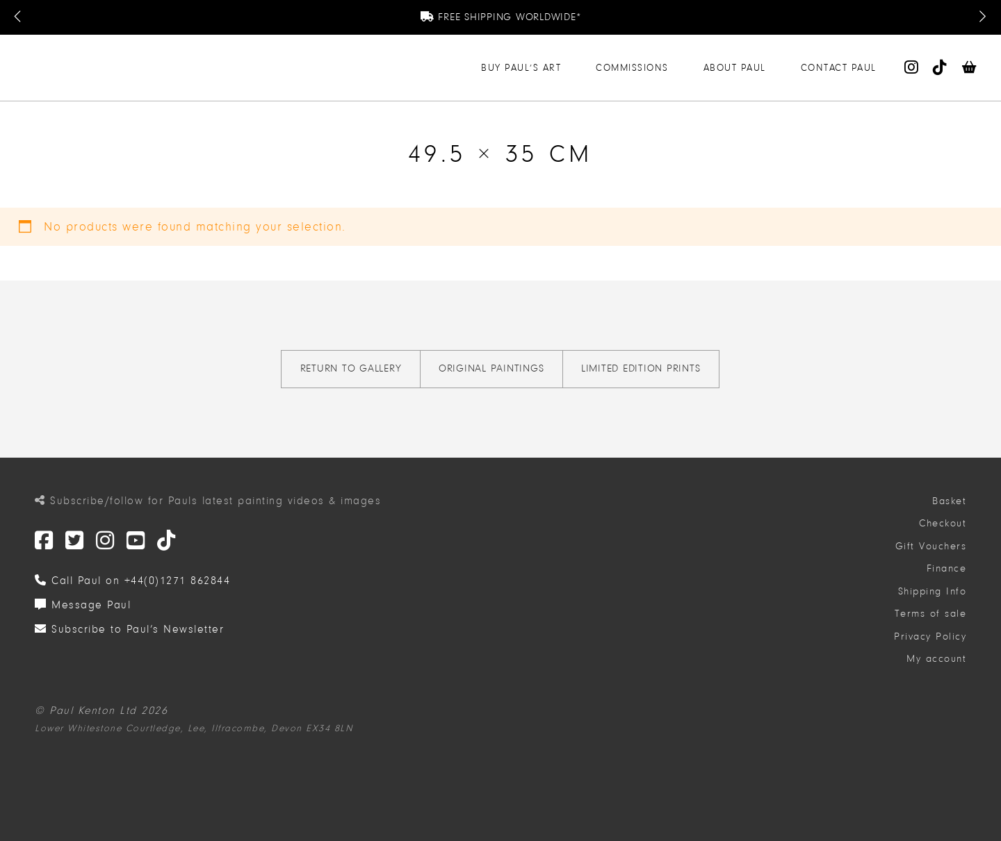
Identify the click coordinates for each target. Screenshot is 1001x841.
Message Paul (83, 605)
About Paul (734, 68)
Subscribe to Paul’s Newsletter (129, 629)
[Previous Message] (19, 17)
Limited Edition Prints (641, 368)
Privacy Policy (930, 636)
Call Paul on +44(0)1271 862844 (132, 580)
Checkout (942, 523)
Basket (949, 501)
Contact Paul (839, 68)
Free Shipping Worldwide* (501, 17)
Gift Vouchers (931, 546)
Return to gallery (351, 368)
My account (936, 659)
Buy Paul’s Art (521, 68)
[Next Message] (982, 17)
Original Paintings (491, 368)
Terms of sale (931, 613)
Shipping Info (932, 591)
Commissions (632, 68)
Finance (947, 568)
